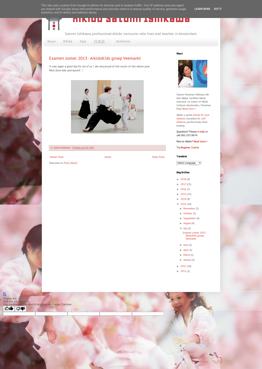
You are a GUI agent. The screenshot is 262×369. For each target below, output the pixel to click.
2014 (183, 199)
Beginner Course (190, 147)
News (51, 41)
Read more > (189, 108)
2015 (183, 194)
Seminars (123, 41)
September (189, 218)
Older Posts (158, 157)
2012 (183, 266)
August (187, 223)
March (187, 254)
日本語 (101, 42)
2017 (183, 184)
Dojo (83, 41)
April (186, 250)
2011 (183, 271)
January (187, 259)
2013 (183, 204)
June (186, 244)
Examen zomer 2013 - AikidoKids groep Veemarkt (95, 58)
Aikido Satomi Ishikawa (131, 18)
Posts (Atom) (70, 163)
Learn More (202, 8)
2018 (183, 179)
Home (108, 157)
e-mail (200, 131)
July (185, 228)
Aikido (67, 41)
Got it (218, 8)
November (189, 208)
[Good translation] (9, 309)
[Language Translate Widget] (188, 163)
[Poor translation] (20, 309)
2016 (183, 189)
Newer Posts (57, 157)
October (188, 213)
